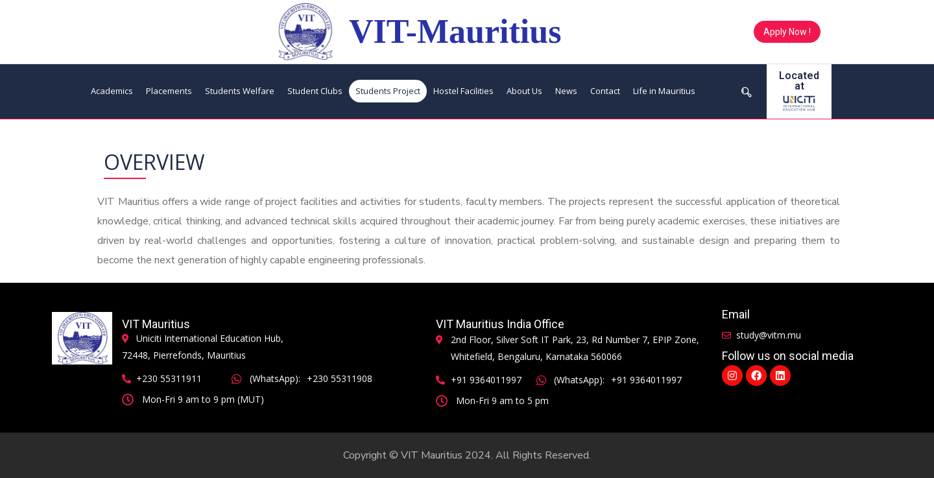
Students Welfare (239, 91)
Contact (605, 91)
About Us (524, 91)
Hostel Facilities (463, 91)
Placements (169, 91)
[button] (787, 32)
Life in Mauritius (664, 91)
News (566, 91)
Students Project (387, 91)
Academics (112, 91)
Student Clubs (314, 91)
